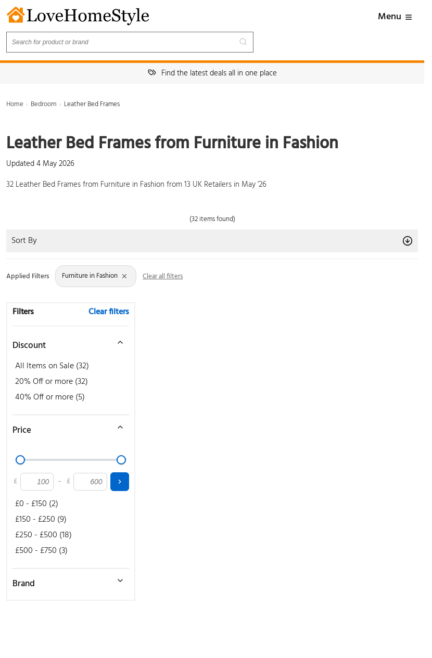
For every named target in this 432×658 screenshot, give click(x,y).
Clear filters (108, 312)
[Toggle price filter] (66, 427)
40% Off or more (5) (50, 397)
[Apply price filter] (119, 481)
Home (14, 104)
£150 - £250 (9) (41, 519)
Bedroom (44, 104)
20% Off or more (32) (51, 382)
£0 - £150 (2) (36, 504)
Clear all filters (163, 276)
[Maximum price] (90, 482)
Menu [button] (395, 16)
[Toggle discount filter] (66, 342)
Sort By (212, 241)
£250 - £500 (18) (43, 535)
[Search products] (129, 42)
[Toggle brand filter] (66, 580)
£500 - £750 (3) (41, 551)
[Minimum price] (37, 482)
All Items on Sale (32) (52, 366)
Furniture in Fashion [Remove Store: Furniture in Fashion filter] (95, 275)
